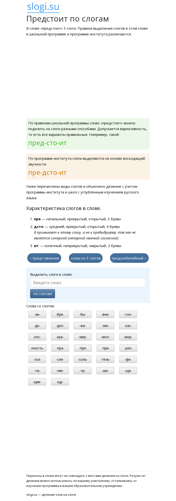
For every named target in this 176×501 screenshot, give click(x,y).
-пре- (83, 348)
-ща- (128, 370)
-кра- (60, 337)
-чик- (60, 370)
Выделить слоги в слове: (51, 274)
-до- (37, 325)
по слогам (42, 293)
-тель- (105, 359)
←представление (44, 258)
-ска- (37, 359)
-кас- (128, 325)
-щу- (59, 382)
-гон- (128, 314)
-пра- (60, 348)
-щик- (37, 382)
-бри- (60, 314)
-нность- (37, 348)
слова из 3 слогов (86, 258)
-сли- (60, 359)
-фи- (128, 359)
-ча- (37, 370)
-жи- (82, 325)
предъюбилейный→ (129, 258)
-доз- (60, 325)
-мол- (105, 337)
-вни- (105, 314)
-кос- (37, 337)
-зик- (105, 325)
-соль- (83, 359)
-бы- (82, 314)
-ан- (37, 314)
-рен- (128, 348)
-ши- (105, 370)
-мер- (82, 337)
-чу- (83, 370)
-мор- (128, 337)
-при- (106, 348)
